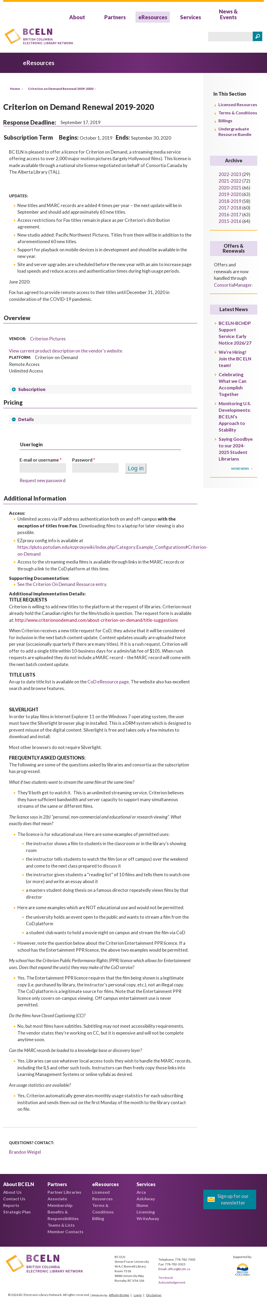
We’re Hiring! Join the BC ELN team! (235, 358)
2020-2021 (230, 187)
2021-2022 (230, 181)
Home (15, 89)
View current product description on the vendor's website (65, 351)
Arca (141, 1192)
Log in (138, 1295)
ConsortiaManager (233, 285)
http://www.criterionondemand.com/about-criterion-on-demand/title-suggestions (96, 620)
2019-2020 (230, 194)
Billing (98, 1218)
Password (83, 460)
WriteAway (148, 1218)
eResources (152, 17)
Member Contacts (65, 1231)
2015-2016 (230, 221)
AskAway (146, 1198)
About (77, 17)
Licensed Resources (237, 104)
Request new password (42, 480)
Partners (115, 17)
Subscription (31, 389)
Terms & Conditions (237, 112)
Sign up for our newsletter (233, 1199)
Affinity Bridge (119, 1295)
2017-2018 (230, 208)
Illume (142, 1205)
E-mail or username (41, 460)
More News (240, 468)
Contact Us (14, 1198)
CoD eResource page (108, 681)
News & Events (228, 14)
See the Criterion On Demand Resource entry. (62, 584)
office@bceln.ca (179, 1269)
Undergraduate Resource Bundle (234, 131)
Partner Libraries (64, 1192)
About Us (12, 1192)
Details (26, 419)
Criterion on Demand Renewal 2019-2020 (60, 89)
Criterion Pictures (48, 338)
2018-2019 (230, 201)
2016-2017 (230, 214)
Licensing (146, 1211)
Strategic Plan (17, 1211)
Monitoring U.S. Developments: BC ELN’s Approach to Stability (235, 417)
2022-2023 (230, 174)
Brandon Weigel (25, 1152)
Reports (11, 1205)
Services (190, 17)
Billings (225, 120)
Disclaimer (154, 1295)
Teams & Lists (61, 1224)
